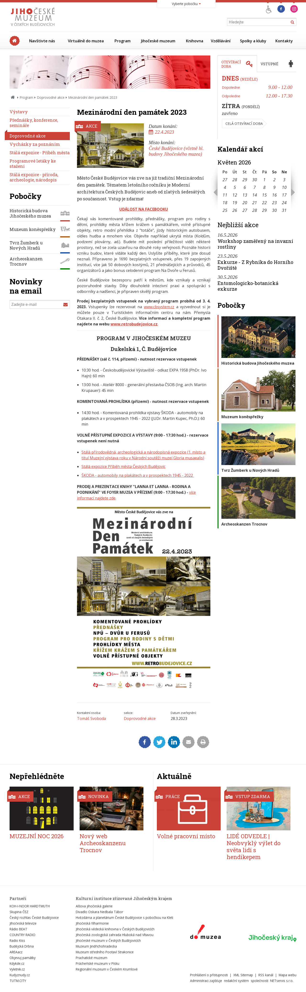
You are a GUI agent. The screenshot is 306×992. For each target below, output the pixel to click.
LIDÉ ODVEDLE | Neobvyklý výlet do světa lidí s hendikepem (253, 846)
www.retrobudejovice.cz (134, 324)
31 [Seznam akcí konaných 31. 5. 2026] (284, 210)
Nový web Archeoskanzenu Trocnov (103, 843)
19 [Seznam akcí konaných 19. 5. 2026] (234, 202)
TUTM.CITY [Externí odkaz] (18, 980)
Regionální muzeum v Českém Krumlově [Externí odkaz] (107, 969)
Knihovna (194, 41)
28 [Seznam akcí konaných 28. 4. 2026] (234, 179)
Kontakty (284, 41)
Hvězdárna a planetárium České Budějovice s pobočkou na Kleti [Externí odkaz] (124, 917)
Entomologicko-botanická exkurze (248, 286)
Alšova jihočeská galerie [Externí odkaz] (94, 906)
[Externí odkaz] (205, 933)
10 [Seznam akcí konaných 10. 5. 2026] (284, 187)
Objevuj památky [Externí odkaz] (23, 957)
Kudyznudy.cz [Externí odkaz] (20, 975)
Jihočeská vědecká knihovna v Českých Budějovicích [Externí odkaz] (115, 929)
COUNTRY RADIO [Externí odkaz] (22, 934)
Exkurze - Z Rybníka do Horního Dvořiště (255, 265)
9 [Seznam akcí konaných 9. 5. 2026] (274, 187)
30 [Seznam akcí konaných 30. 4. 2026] (254, 179)
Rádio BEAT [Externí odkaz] (18, 929)
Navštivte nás (42, 41)
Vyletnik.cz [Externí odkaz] (17, 969)
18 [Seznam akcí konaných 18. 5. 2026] (225, 202)
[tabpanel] (257, 105)
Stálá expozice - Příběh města (40, 152)
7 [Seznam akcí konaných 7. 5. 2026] (254, 187)
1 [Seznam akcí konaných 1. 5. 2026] (264, 179)
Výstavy (19, 112)
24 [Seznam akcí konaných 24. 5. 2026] (284, 202)
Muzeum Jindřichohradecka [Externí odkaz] (96, 946)
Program (123, 41)
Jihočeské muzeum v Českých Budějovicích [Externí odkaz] (108, 940)
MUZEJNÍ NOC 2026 (37, 836)
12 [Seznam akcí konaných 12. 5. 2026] (234, 195)
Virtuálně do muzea (86, 41)
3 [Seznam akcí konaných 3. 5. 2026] (284, 179)
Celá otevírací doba (244, 123)
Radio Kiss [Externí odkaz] (17, 940)
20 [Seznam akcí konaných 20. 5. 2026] (244, 202)
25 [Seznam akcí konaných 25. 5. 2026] (225, 210)
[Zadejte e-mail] (40, 304)
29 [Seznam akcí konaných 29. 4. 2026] (244, 179)
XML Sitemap (243, 975)
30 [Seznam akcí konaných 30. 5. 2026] (274, 210)
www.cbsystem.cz (159, 306)
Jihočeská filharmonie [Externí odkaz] (92, 923)
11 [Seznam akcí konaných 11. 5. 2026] (225, 195)
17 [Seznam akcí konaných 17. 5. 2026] (284, 195)
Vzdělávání (220, 41)
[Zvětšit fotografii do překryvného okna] (143, 692)
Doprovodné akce (51, 97)
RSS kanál (265, 975)
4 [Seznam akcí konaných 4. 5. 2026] (225, 187)
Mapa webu (287, 975)
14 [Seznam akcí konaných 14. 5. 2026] (254, 195)
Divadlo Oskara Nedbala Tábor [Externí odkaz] (99, 912)
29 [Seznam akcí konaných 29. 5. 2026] (264, 210)
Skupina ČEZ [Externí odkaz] (19, 912)
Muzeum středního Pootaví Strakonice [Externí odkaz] (105, 952)
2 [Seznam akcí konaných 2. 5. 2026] (274, 179)
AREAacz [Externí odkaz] (16, 952)
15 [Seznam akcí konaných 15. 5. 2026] (264, 195)
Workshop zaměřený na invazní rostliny (255, 244)
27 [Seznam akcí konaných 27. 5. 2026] (244, 210)
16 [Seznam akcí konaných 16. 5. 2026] (274, 195)
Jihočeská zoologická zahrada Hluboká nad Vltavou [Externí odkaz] (114, 934)
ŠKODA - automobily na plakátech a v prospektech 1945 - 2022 (138, 475)
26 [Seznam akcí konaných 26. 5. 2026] (234, 210)
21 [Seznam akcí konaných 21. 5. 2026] (254, 202)
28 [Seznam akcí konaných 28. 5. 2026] (254, 210)
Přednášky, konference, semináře (34, 122)
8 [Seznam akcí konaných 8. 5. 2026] (264, 187)
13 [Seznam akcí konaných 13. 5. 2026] (244, 195)
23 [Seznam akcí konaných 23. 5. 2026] (274, 202)
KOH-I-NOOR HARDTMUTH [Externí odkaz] (30, 906)
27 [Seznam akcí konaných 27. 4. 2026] (225, 179)
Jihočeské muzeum (158, 41)
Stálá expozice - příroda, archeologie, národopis (34, 177)
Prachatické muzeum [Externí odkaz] (91, 957)
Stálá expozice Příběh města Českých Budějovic (123, 466)
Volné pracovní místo (186, 836)
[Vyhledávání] (261, 22)
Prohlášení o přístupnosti (209, 975)
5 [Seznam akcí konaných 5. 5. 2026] (235, 187)
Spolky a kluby (253, 41)
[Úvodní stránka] (34, 27)
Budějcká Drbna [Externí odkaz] (22, 946)
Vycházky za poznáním (35, 144)
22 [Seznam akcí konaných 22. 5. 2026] (264, 202)
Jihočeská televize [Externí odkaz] (23, 923)
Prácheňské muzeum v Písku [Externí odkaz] (97, 963)
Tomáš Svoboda (91, 718)
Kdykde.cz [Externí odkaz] (17, 963)
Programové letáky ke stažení (33, 163)
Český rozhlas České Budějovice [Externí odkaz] (34, 917)
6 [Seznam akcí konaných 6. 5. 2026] (245, 187)
